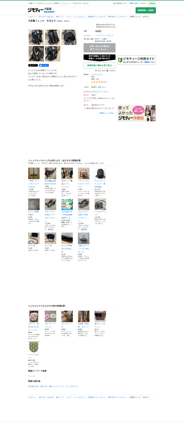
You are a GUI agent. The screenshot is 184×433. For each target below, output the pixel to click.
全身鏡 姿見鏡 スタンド (83, 319)
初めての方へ (134, 3)
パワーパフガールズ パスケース (83, 178)
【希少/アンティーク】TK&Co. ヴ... (83, 243)
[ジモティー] (35, 10)
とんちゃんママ (97, 74)
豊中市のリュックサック (117, 17)
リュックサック (79, 17)
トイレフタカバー (34, 350)
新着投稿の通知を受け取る (99, 65)
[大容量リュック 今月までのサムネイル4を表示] (36, 54)
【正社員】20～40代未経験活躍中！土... (67, 209)
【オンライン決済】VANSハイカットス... (83, 210)
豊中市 (97, 39)
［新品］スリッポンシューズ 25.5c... (34, 178)
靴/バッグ (60, 17)
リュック (31, 376)
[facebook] (44, 65)
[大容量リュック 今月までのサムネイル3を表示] (69, 37)
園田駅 (109, 41)
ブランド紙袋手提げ (34, 207)
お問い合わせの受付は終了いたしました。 (99, 47)
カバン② (50, 240)
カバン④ (34, 240)
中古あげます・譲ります (38, 386)
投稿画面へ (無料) (146, 10)
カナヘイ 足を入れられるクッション (34, 321)
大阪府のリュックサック (97, 17)
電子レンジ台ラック (100, 319)
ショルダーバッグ (100, 207)
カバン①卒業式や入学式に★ (67, 243)
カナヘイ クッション (50, 319)
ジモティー (32, 17)
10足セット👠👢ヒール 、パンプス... (67, 178)
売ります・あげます (46, 17)
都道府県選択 (49, 12)
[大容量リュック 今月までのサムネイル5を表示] (52, 54)
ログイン (143, 3)
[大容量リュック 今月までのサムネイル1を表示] (36, 37)
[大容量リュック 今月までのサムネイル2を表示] (52, 37)
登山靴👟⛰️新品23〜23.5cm (50, 176)
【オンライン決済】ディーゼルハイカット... (50, 210)
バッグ (68, 17)
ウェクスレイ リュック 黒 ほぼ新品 (100, 178)
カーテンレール (67, 319)
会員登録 (152, 3)
